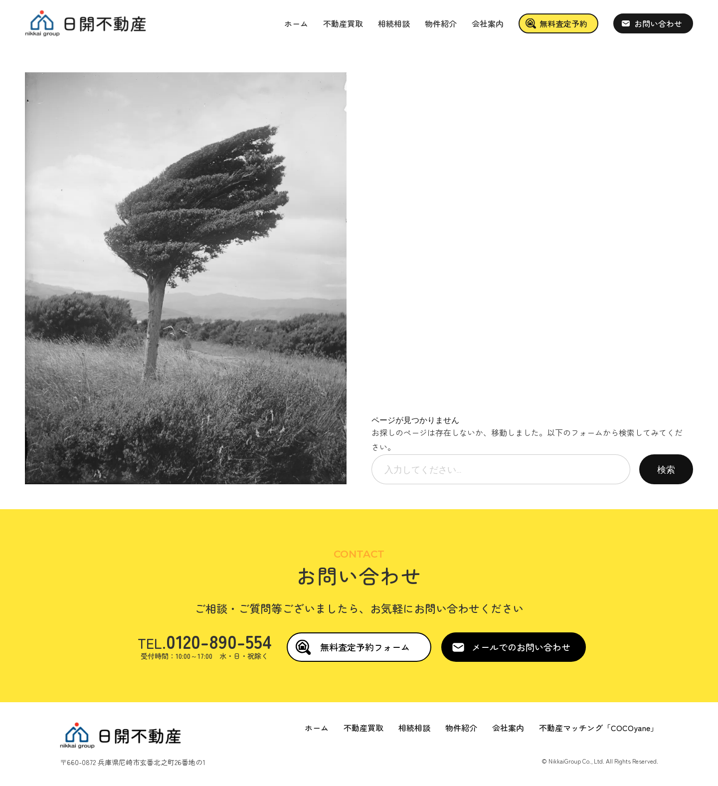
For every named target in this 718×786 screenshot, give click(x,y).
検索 (666, 469)
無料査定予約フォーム (365, 646)
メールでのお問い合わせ (521, 646)
